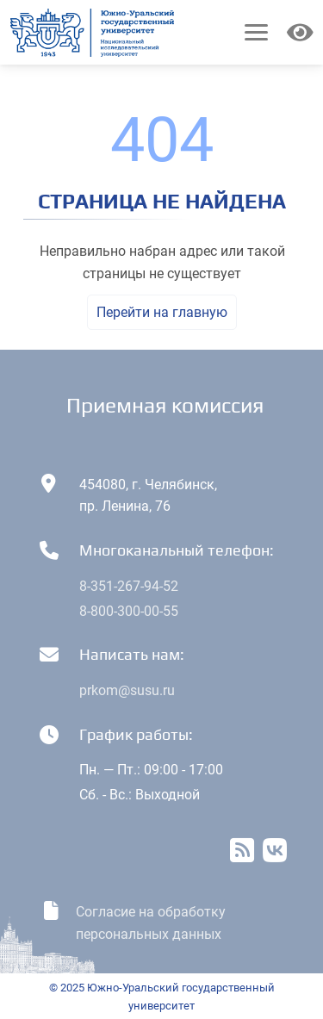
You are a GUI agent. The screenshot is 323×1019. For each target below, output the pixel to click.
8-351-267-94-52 (128, 586)
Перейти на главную (161, 312)
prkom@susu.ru (127, 690)
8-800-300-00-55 (128, 611)
